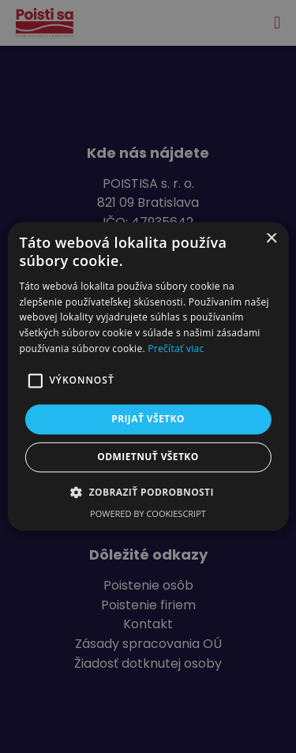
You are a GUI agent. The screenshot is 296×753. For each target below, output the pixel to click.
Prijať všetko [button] (148, 418)
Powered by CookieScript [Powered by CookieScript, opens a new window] (148, 514)
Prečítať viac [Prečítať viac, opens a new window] (176, 348)
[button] (148, 492)
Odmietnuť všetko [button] (147, 457)
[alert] (148, 376)
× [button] (271, 239)
